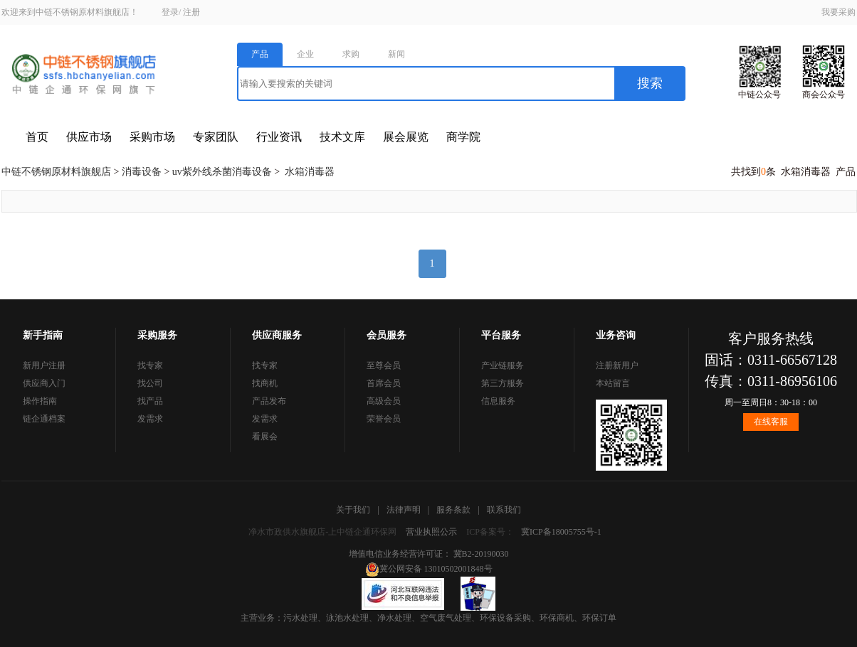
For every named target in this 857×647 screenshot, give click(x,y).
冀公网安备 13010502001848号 (429, 569)
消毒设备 (142, 171)
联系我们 (504, 510)
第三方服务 (502, 383)
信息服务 (498, 401)
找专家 (150, 365)
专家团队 (215, 137)
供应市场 (89, 137)
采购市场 (152, 137)
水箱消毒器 (310, 171)
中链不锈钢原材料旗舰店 (56, 171)
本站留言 (613, 383)
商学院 (463, 137)
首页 (37, 137)
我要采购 (838, 12)
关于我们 (353, 510)
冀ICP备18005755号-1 (561, 532)
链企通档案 (44, 419)
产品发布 (269, 401)
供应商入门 (44, 383)
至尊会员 (384, 365)
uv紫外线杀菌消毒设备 (222, 171)
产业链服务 (502, 365)
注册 (191, 12)
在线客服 (771, 422)
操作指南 (40, 401)
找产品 (150, 401)
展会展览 (405, 137)
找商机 (265, 383)
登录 (170, 12)
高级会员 (384, 401)
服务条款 (453, 510)
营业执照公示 (431, 532)
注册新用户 (617, 365)
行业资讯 (279, 137)
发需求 (150, 419)
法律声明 (404, 510)
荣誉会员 (384, 419)
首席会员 (384, 383)
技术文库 (342, 137)
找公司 (150, 383)
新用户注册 (44, 365)
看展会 (265, 437)
